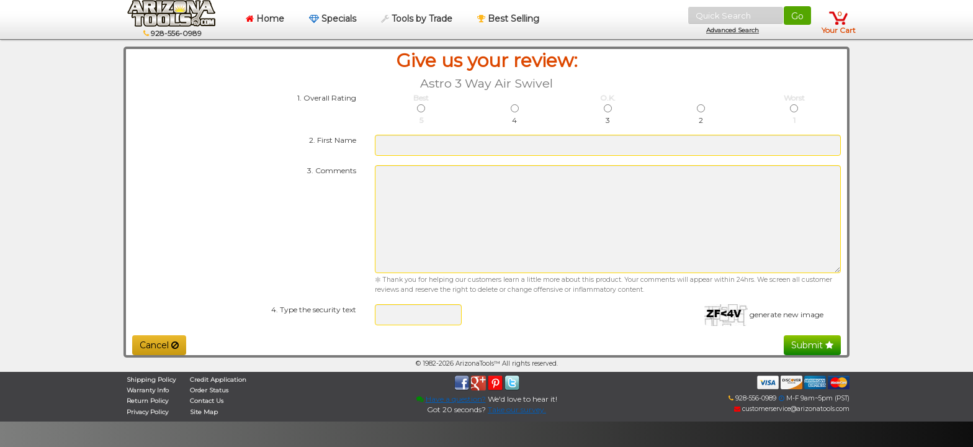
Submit (812, 345)
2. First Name (332, 140)
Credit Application (218, 380)
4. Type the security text (313, 309)
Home (265, 18)
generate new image (786, 314)
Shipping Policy (151, 380)
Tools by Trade (416, 18)
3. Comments (331, 170)
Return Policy (147, 401)
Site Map (204, 412)
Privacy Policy (147, 412)
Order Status (209, 390)
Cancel (159, 345)
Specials (332, 18)
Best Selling (508, 18)
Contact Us (206, 401)
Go (797, 16)
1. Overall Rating (326, 97)
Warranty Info (148, 390)
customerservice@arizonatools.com (792, 409)
